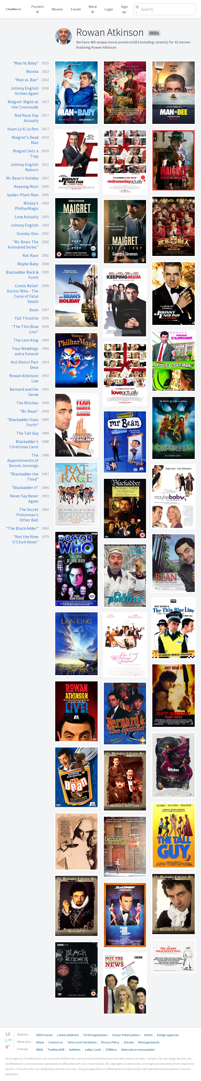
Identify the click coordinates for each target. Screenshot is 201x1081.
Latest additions (68, 1035)
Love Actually (26, 216)
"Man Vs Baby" (25, 63)
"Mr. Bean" (29, 411)
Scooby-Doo (27, 233)
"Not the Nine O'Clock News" (25, 539)
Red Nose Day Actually (26, 118)
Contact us (55, 1042)
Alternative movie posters (138, 1049)
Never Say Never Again (24, 498)
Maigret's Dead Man (25, 140)
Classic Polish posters (126, 1035)
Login (109, 9)
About (40, 1042)
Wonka (32, 71)
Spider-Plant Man (22, 194)
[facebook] (7, 1034)
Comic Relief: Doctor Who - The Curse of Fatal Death (22, 293)
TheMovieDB (55, 1049)
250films (111, 1049)
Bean (33, 309)
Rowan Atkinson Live (23, 378)
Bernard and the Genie (24, 392)
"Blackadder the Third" (24, 476)
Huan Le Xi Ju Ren (22, 128)
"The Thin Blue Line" (25, 329)
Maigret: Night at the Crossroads (23, 104)
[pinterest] (7, 1046)
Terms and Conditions (82, 1042)
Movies (57, 9)
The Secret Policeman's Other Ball (27, 514)
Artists (148, 1035)
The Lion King (26, 340)
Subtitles (74, 1049)
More (93, 8)
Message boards (148, 1042)
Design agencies (168, 1035)
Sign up (124, 9)
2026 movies (44, 1035)
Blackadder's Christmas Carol (23, 444)
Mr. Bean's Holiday (22, 178)
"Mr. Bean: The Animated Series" (23, 244)
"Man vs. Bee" (26, 79)
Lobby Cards (93, 1049)
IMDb (39, 1049)
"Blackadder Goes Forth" (22, 422)
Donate (129, 1042)
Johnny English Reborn (24, 167)
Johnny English (24, 225)
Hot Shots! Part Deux (24, 364)
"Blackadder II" (25, 487)
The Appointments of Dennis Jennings (22, 460)
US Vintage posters (95, 1035)
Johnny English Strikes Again (24, 90)
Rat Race (30, 255)
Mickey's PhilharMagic (26, 205)
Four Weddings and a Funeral (25, 351)
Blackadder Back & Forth (22, 274)
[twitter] (7, 1040)
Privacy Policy (110, 1042)
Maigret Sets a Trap (25, 153)
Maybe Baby (27, 263)
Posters (37, 8)
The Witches (27, 402)
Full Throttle (26, 318)
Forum (76, 9)
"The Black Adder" (22, 528)
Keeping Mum (26, 186)
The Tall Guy (27, 433)
